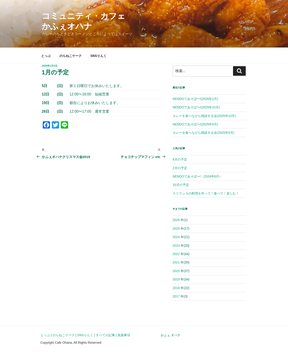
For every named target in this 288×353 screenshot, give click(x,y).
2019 (176, 279)
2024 (176, 237)
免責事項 (123, 335)
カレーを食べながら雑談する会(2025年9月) (203, 132)
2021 (176, 262)
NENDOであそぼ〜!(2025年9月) (195, 124)
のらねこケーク (71, 56)
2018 (176, 288)
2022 (176, 254)
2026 (176, 220)
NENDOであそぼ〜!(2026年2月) (195, 99)
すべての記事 (105, 335)
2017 (176, 296)
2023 (176, 245)
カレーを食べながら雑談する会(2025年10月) (204, 116)
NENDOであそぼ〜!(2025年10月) (196, 107)
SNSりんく (98, 56)
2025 (176, 228)
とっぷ (46, 56)
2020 (176, 271)
